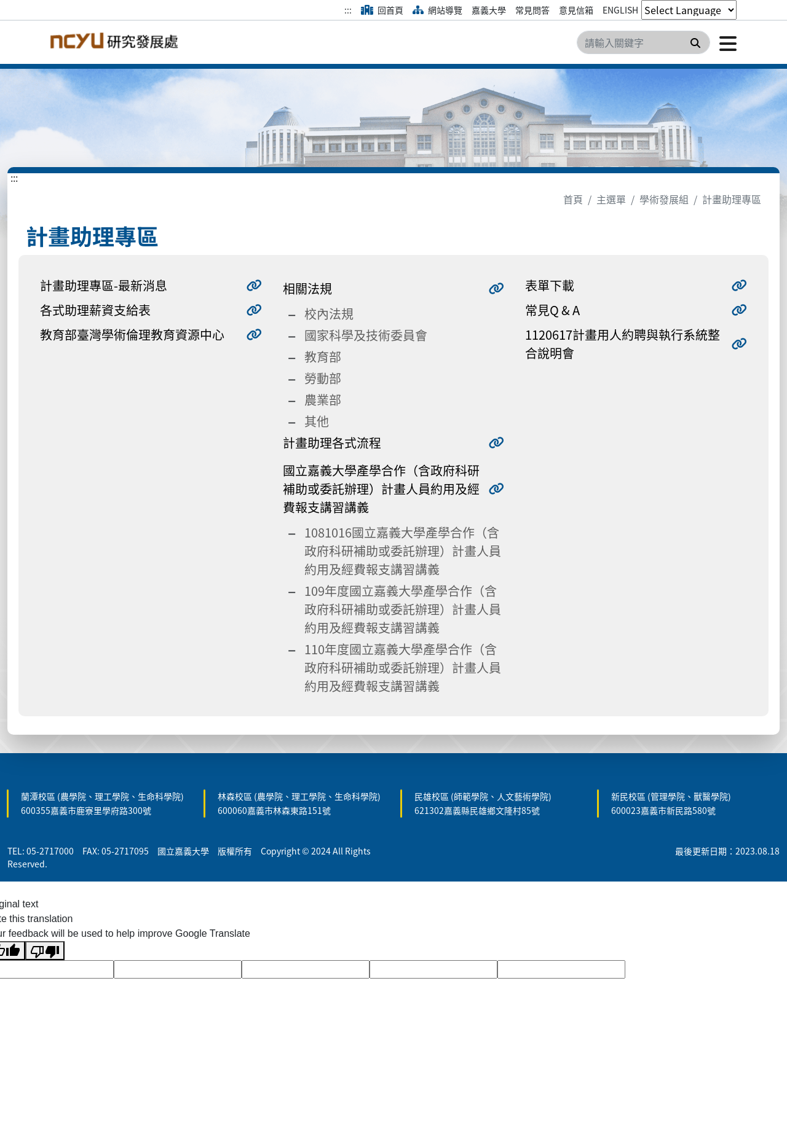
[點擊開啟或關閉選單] (723, 42)
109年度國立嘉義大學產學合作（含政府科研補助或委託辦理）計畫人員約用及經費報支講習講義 (402, 609)
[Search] (644, 42)
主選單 (611, 199)
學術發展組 (664, 199)
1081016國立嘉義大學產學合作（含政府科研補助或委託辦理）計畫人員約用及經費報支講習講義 (402, 550)
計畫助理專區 (731, 199)
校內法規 (329, 314)
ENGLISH (620, 10)
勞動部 (322, 378)
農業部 (322, 400)
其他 (316, 421)
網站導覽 (437, 10)
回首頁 (382, 10)
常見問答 (532, 10)
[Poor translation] (45, 950)
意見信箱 (576, 10)
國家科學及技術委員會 (365, 335)
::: (348, 10)
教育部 (322, 357)
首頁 (573, 199)
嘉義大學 (489, 10)
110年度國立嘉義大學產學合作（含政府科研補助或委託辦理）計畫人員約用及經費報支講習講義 (402, 667)
